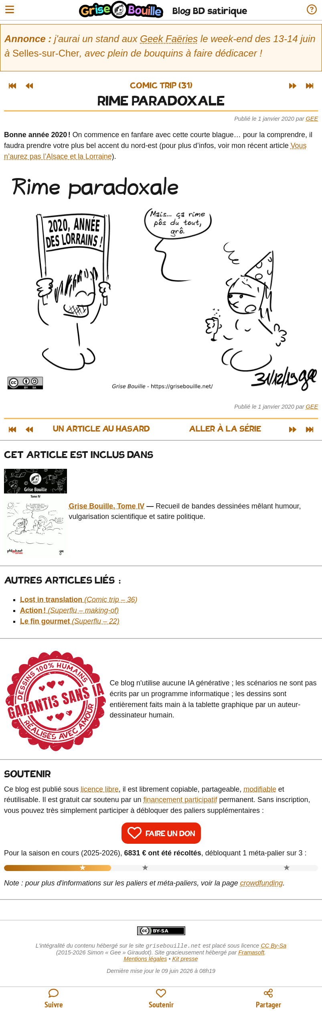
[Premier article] (12, 85)
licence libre (100, 789)
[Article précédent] (29, 85)
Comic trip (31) (161, 86)
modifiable (259, 789)
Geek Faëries (169, 38)
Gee (312, 118)
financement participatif (180, 800)
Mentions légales (145, 959)
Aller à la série (225, 429)
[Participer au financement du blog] (161, 999)
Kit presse (185, 959)
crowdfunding (261, 883)
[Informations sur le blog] (312, 10)
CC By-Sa (273, 946)
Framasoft (251, 953)
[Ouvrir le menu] (9, 10)
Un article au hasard (101, 429)
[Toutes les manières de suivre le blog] (53, 999)
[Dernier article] (309, 85)
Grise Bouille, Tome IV (107, 506)
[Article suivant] (292, 85)
